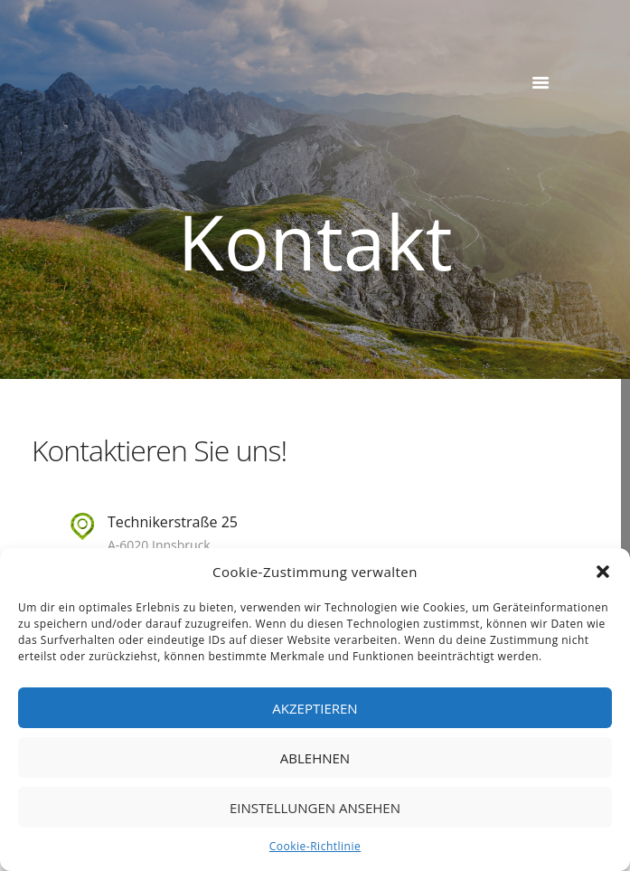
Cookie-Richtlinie (315, 846)
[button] (603, 572)
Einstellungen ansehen (315, 808)
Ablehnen (315, 758)
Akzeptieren (314, 708)
